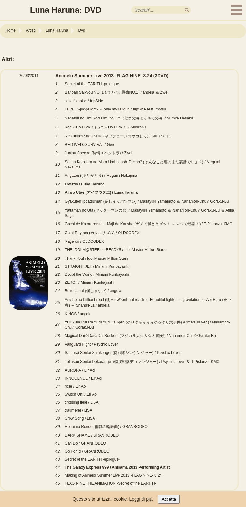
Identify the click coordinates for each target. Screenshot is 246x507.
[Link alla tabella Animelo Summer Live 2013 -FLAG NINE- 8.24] (119, 491)
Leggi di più (140, 499)
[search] (187, 10)
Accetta (169, 499)
